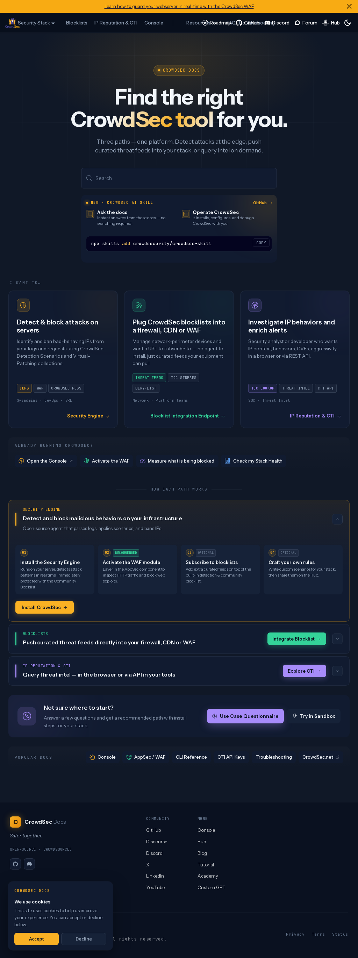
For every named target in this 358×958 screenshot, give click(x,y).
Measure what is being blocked (177, 461)
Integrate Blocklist (296, 639)
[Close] (349, 6)
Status (340, 934)
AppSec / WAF (145, 758)
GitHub (262, 203)
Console (153, 23)
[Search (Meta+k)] (179, 178)
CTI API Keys (231, 758)
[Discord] (29, 864)
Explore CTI (304, 671)
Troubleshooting (274, 758)
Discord (154, 853)
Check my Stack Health (253, 461)
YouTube (155, 887)
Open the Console (46, 461)
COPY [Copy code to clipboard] (261, 243)
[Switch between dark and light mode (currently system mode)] (347, 22)
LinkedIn (155, 876)
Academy (208, 876)
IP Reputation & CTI (115, 23)
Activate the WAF (106, 461)
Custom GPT (211, 887)
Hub (202, 841)
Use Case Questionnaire (245, 717)
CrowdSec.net (320, 758)
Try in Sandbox (313, 717)
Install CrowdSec (44, 607)
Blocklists (76, 23)
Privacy (295, 934)
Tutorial (206, 864)
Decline (84, 939)
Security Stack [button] (34, 23)
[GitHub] (15, 864)
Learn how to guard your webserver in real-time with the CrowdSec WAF (179, 6)
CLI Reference (191, 758)
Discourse (156, 841)
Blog (202, 853)
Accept (36, 939)
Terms (318, 934)
